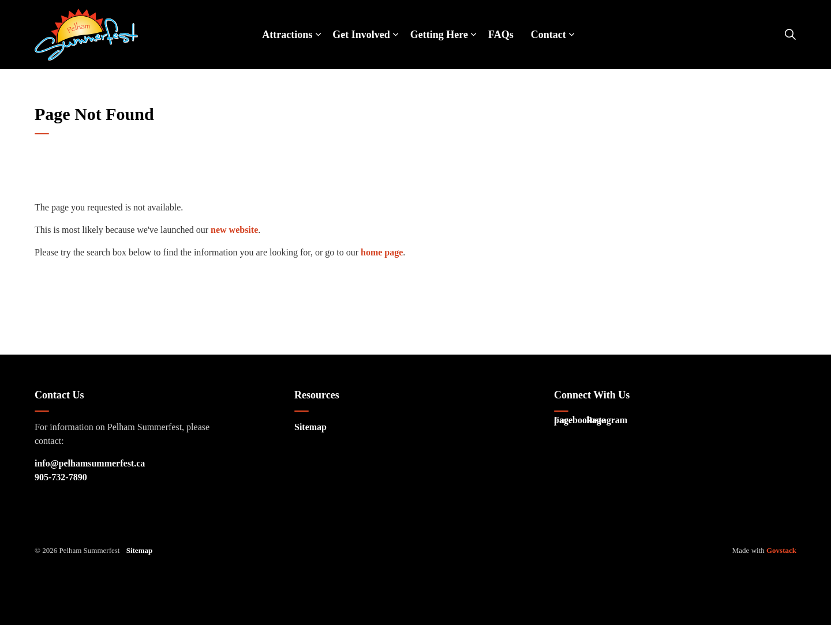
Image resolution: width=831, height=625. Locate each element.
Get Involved (361, 34)
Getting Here (439, 34)
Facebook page (568, 422)
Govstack (781, 550)
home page (382, 252)
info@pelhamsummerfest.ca (90, 463)
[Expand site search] (790, 34)
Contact (548, 34)
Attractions (287, 34)
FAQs (501, 34)
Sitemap (310, 427)
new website (234, 230)
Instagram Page (600, 422)
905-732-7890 (61, 477)
